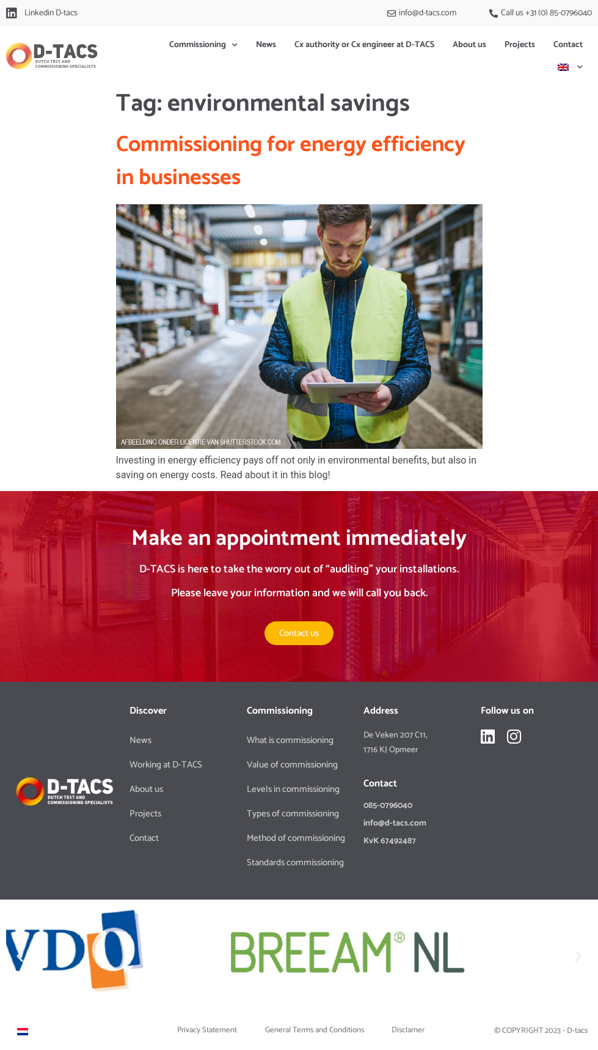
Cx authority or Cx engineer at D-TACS (364, 45)
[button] (19, 956)
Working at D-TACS (165, 764)
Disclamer (408, 1030)
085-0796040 (387, 806)
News (266, 45)
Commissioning (203, 45)
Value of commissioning (292, 764)
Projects (520, 45)
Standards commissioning (295, 862)
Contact (568, 45)
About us (469, 45)
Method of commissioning (296, 838)
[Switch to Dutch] (22, 1031)
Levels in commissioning (293, 789)
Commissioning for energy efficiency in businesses (290, 161)
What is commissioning (290, 740)
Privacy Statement (207, 1030)
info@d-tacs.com (394, 823)
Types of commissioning (293, 813)
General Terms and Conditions (314, 1030)
